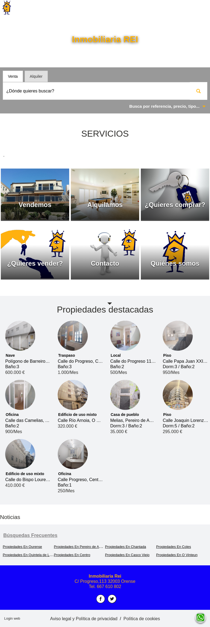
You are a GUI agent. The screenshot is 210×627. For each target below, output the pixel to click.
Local (116, 355)
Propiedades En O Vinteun (176, 555)
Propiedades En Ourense (22, 547)
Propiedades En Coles (173, 547)
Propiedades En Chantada (125, 547)
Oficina (12, 414)
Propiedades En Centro (72, 555)
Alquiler (36, 76)
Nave (10, 355)
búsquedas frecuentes (30, 535)
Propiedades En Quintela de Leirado (31, 555)
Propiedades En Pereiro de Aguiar (80, 547)
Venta (13, 76)
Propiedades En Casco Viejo (127, 555)
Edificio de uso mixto (77, 414)
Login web (12, 618)
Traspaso (66, 355)
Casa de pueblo (125, 414)
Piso (167, 355)
